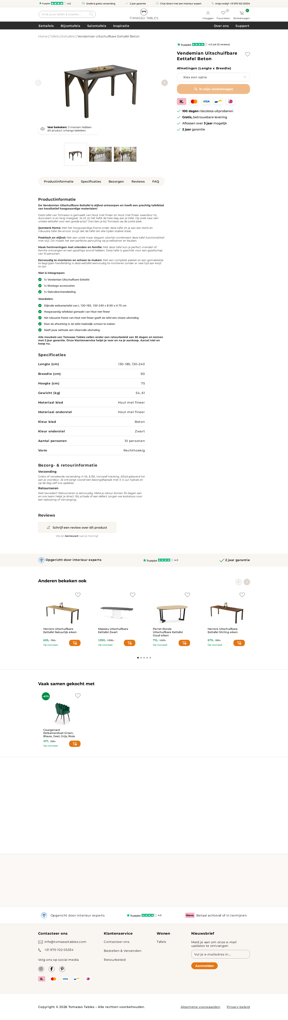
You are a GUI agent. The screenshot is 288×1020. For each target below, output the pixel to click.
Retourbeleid (115, 960)
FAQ (155, 181)
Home (43, 36)
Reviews (138, 181)
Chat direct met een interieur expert (180, 3)
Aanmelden (204, 966)
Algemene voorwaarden (200, 1007)
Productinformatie (58, 181)
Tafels (54, 36)
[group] (101, 83)
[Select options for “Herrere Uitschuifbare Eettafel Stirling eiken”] (239, 643)
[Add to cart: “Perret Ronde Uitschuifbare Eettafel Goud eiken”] (184, 643)
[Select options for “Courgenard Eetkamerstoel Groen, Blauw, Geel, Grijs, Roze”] (75, 744)
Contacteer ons (116, 942)
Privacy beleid (238, 1007)
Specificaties (91, 181)
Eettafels (46, 26)
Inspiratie (121, 26)
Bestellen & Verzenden (122, 951)
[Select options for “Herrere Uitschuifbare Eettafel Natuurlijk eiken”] (75, 643)
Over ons (221, 26)
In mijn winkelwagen (216, 89)
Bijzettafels (70, 26)
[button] (164, 83)
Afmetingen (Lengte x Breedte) (204, 68)
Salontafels (96, 26)
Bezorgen (116, 181)
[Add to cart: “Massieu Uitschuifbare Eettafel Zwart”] (129, 643)
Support (242, 26)
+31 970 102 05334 (240, 3)
